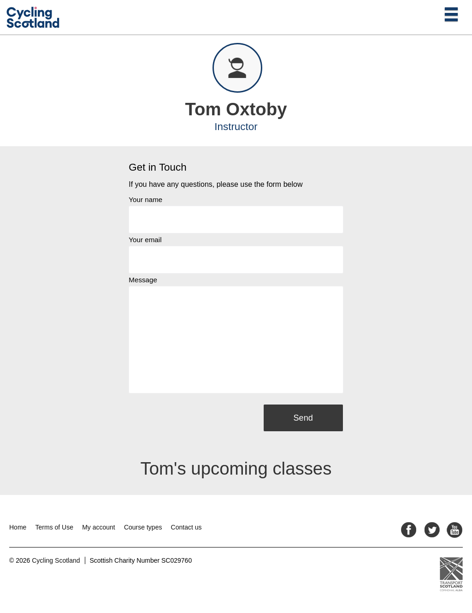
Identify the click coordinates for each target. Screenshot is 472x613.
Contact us (186, 527)
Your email (145, 240)
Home (17, 527)
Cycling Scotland (56, 560)
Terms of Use (54, 527)
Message (143, 280)
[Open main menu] (451, 14)
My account (98, 527)
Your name (145, 199)
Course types (143, 527)
